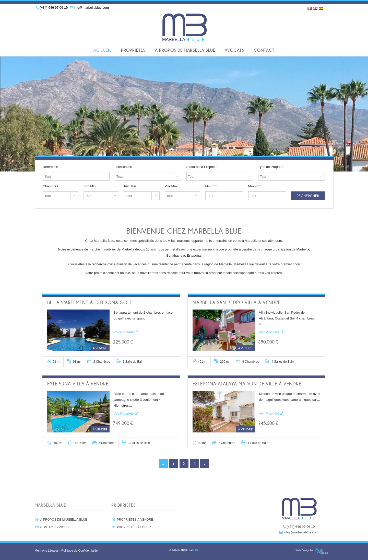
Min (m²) (211, 186)
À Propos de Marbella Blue (185, 50)
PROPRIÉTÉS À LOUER (134, 527)
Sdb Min (90, 186)
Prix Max (171, 186)
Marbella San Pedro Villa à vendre (237, 302)
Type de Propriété (271, 167)
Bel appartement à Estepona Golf (89, 302)
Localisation (123, 167)
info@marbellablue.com (91, 7)
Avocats (234, 50)
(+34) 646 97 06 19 (54, 7)
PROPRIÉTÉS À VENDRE (135, 519)
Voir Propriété (126, 332)
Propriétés (133, 50)
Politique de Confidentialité (79, 550)
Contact (264, 50)
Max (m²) (255, 186)
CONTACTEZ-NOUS (54, 527)
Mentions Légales (47, 550)
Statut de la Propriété (202, 167)
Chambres (50, 186)
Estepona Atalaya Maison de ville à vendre (247, 383)
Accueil (102, 50)
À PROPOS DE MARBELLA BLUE (63, 519)
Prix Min (130, 186)
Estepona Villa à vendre (78, 383)
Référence (50, 167)
